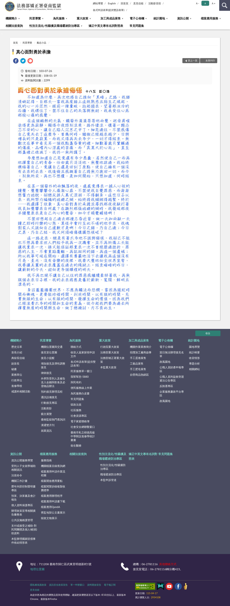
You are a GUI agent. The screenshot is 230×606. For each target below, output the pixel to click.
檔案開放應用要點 (52, 480)
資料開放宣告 (94, 584)
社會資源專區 (79, 415)
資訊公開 (183, 18)
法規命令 (16, 475)
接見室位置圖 (49, 352)
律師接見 (46, 372)
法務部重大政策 (109, 352)
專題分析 (194, 363)
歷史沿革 (16, 346)
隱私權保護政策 (38, 584)
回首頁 (124, 3)
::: (3, 2)
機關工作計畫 (19, 480)
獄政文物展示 (49, 518)
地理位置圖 (37, 569)
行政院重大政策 (109, 346)
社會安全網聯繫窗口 (83, 426)
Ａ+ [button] (213, 3)
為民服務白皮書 (80, 393)
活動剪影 (46, 408)
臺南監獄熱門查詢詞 (53, 419)
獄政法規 (76, 404)
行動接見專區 (49, 402)
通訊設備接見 (49, 397)
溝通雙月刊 (47, 425)
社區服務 (76, 410)
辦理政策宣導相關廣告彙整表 (23, 512)
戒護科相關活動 (20, 391)
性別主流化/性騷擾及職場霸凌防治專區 (54, 25)
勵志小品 (41, 42)
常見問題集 (137, 25)
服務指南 (46, 460)
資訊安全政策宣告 (58, 584)
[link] (16, 61)
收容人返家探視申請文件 (83, 354)
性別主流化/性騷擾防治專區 (113, 466)
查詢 (224, 5)
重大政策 (82, 18)
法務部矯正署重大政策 (112, 359)
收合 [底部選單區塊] (208, 333)
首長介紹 (16, 352)
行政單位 (16, 380)
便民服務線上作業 (81, 387)
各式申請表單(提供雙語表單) (109, 10)
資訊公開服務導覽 (22, 460)
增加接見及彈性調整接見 (53, 365)
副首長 (15, 363)
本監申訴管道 (108, 479)
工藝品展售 (136, 363)
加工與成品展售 (110, 18)
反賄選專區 (166, 386)
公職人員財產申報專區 (172, 369)
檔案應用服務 (209, 18)
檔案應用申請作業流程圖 (53, 473)
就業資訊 (46, 430)
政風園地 (165, 361)
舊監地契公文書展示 (53, 512)
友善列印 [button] (210, 60)
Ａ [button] (205, 3)
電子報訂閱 (110, 584)
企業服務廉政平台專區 (172, 393)
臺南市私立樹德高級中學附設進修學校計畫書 (83, 436)
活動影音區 (154, 3)
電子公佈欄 (137, 18)
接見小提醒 (47, 357)
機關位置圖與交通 (52, 346)
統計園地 (159, 18)
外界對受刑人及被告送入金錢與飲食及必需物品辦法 (53, 382)
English (112, 3)
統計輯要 (194, 352)
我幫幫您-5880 (80, 376)
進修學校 (16, 385)
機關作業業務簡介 (140, 346)
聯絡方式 (76, 346)
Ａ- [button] (197, 3)
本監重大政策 (108, 367)
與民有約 (76, 382)
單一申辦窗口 (77, 584)
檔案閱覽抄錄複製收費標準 (53, 488)
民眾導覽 (35, 18)
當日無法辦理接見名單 (172, 354)
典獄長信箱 (18, 357)
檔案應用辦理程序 (52, 495)
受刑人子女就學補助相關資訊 (23, 467)
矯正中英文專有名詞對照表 (106, 25)
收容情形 (194, 357)
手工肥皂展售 (138, 369)
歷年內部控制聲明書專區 (23, 488)
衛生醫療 (76, 445)
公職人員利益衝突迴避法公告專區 (172, 378)
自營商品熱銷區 (139, 374)
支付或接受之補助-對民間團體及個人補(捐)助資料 (24, 529)
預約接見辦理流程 (52, 391)
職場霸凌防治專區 (111, 474)
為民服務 (59, 18)
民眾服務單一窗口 (81, 371)
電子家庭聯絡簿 (80, 421)
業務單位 (16, 374)
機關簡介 (11, 18)
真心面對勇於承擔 (33, 51)
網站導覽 (98, 3)
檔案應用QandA (50, 506)
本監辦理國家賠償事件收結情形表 (23, 540)
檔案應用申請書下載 (53, 501)
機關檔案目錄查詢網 (53, 465)
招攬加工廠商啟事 (140, 352)
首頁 (15, 42)
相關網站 (194, 369)
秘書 (14, 369)
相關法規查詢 (14, 25)
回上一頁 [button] (192, 60)
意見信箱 (138, 3)
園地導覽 (194, 346)
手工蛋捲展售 (138, 357)
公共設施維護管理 (22, 520)
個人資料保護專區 (22, 505)
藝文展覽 (46, 413)
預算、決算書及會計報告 (23, 497)
